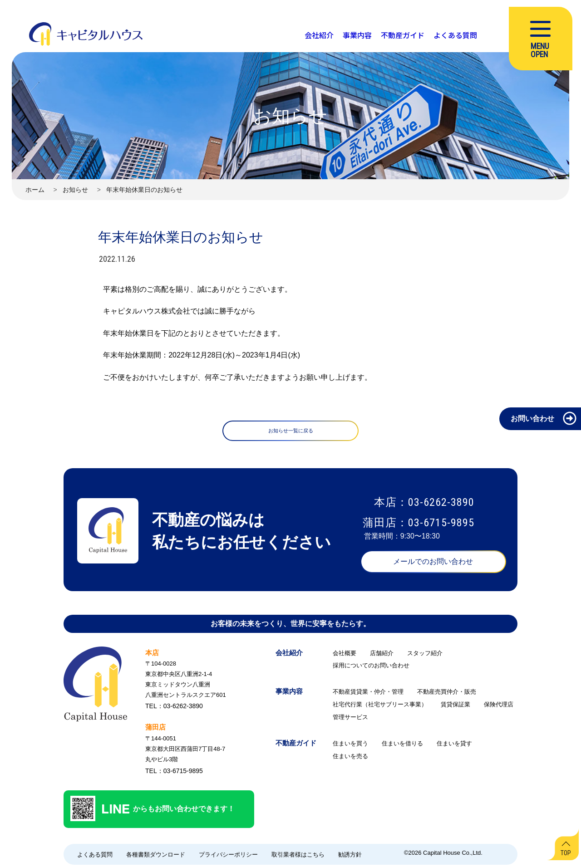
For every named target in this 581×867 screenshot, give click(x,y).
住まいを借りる (402, 745)
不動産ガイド (296, 745)
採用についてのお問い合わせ (371, 667)
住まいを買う (350, 745)
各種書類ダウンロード (155, 856)
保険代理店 (498, 706)
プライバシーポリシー (228, 856)
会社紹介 (289, 655)
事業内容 (289, 693)
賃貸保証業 (455, 706)
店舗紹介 (382, 655)
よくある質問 (95, 856)
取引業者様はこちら (298, 856)
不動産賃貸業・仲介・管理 (368, 694)
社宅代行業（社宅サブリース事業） (380, 706)
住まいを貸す (454, 745)
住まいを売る (350, 758)
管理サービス (350, 719)
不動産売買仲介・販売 (446, 694)
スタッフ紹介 (425, 655)
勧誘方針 (350, 856)
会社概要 (344, 655)
